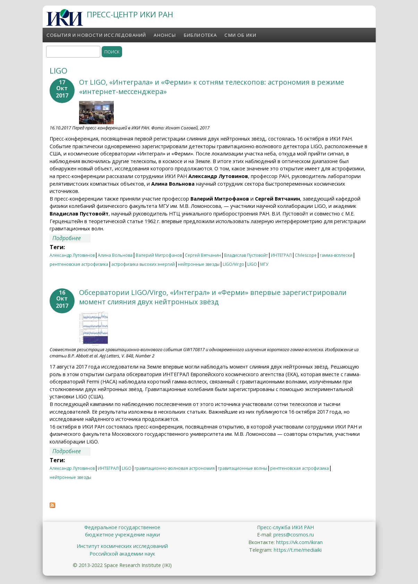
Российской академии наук (122, 553)
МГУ (264, 264)
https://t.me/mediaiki (298, 550)
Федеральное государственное (122, 527)
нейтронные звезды (199, 264)
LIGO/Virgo (233, 264)
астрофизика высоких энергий (143, 264)
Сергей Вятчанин (203, 255)
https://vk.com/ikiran (299, 542)
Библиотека (200, 35)
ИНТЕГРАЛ (281, 255)
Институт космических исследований (122, 546)
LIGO (252, 264)
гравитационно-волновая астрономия (175, 468)
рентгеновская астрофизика (79, 264)
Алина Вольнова (115, 255)
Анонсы (165, 35)
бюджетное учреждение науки (122, 534)
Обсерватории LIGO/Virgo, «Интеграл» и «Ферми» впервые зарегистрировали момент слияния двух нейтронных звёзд (213, 297)
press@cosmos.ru (293, 534)
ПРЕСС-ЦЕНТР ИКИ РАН (130, 14)
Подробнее (71, 238)
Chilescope (306, 255)
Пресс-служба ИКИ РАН (285, 527)
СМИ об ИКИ (240, 35)
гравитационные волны (242, 468)
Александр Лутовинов (72, 255)
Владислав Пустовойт (246, 255)
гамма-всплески (336, 255)
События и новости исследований (96, 35)
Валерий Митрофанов (159, 255)
